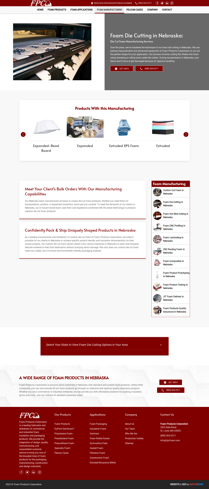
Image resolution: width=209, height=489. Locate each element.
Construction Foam (99, 457)
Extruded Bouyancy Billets (103, 462)
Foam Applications (81, 9)
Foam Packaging (98, 424)
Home (40, 9)
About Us (129, 424)
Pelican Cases (134, 9)
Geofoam (94, 433)
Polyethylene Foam (64, 438)
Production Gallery (134, 438)
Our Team (130, 428)
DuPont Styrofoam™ (64, 428)
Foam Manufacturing (109, 9)
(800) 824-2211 (145, 3)
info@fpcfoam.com (170, 440)
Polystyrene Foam (63, 433)
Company (152, 9)
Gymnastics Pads (98, 443)
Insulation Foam (98, 428)
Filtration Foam (97, 453)
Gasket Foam (96, 448)
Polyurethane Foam (64, 443)
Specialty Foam (62, 448)
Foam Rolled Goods (100, 438)
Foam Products (57, 9)
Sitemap (129, 443)
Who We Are (131, 433)
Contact (167, 9)
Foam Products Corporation (174, 424)
